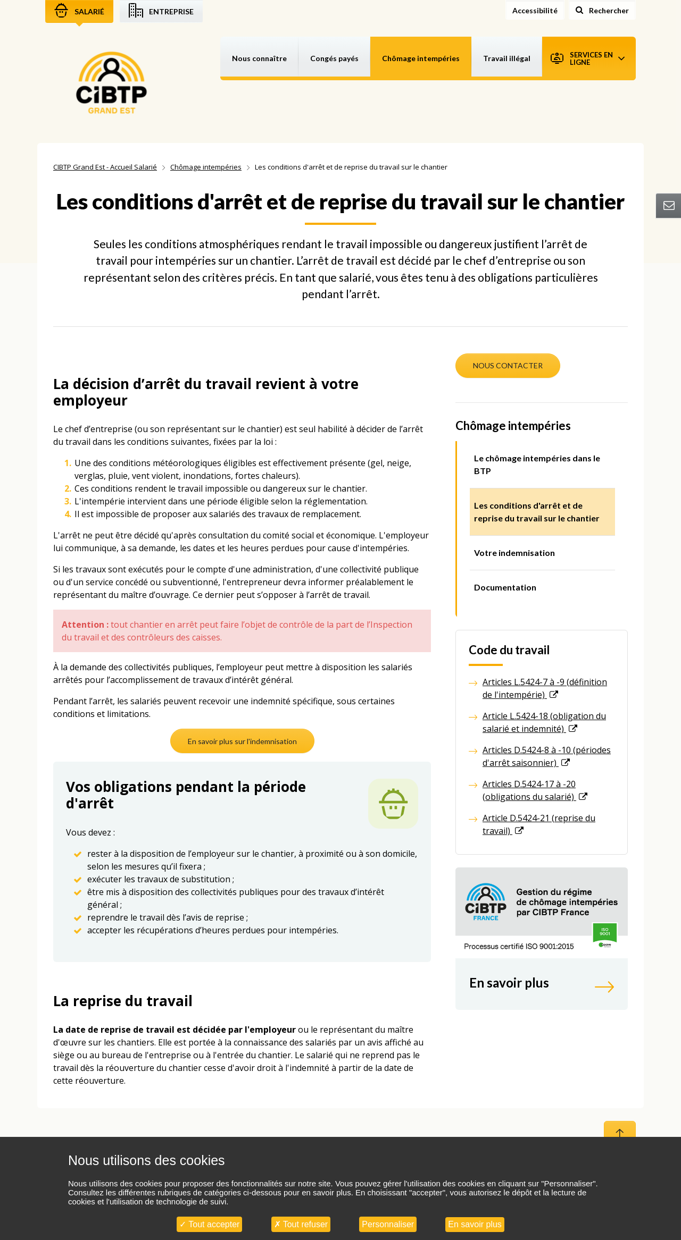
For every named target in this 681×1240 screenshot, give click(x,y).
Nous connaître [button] (259, 58)
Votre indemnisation (514, 552)
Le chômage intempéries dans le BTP (537, 464)
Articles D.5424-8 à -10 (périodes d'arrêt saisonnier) (547, 756)
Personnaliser (388, 1224)
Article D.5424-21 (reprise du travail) (539, 824)
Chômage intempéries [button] (421, 58)
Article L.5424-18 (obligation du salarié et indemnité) (544, 722)
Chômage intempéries (206, 167)
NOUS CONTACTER (508, 365)
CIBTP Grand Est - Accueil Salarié (105, 167)
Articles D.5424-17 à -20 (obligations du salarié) (529, 790)
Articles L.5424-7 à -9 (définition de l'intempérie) (545, 688)
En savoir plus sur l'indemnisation (242, 741)
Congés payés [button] (334, 58)
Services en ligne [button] (588, 58)
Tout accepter (209, 1224)
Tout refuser (301, 1224)
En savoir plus (475, 1224)
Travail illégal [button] (506, 58)
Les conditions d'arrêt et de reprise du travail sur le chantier (537, 511)
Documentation (505, 587)
